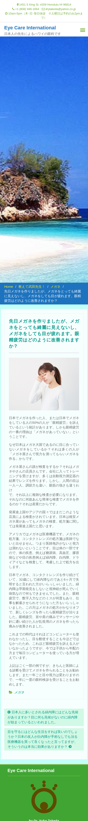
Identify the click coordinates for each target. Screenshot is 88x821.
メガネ (19, 692)
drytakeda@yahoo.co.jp (60, 9)
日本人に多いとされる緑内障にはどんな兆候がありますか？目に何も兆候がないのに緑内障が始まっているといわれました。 (43, 717)
